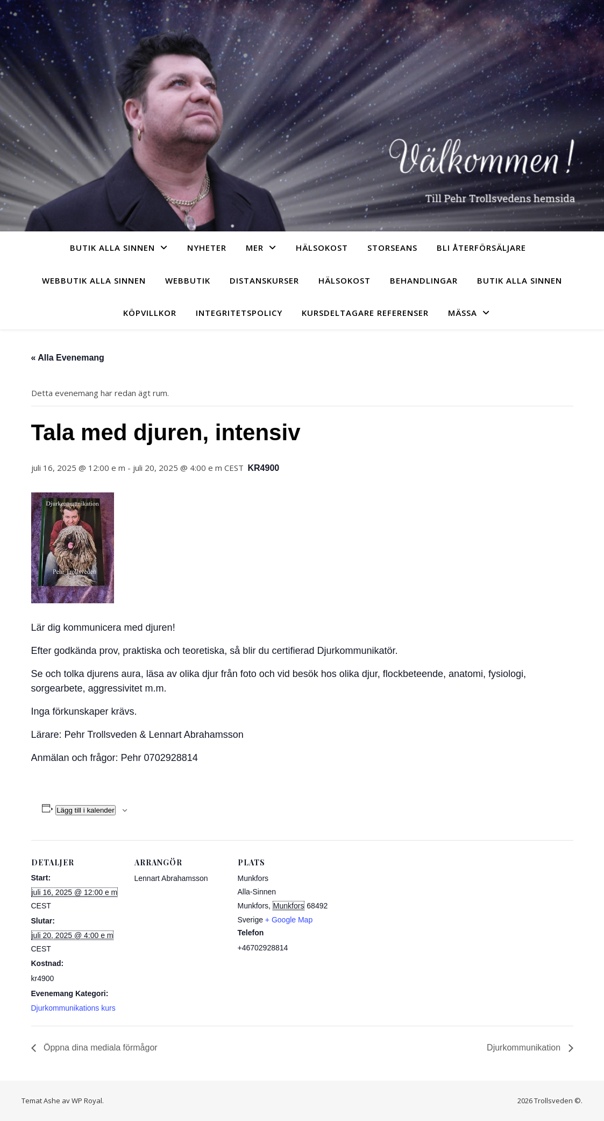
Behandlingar (424, 280)
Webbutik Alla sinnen (94, 280)
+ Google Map (288, 919)
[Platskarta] (397, 914)
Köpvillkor (149, 312)
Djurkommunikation (525, 1047)
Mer (255, 247)
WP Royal (87, 1100)
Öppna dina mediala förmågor (99, 1047)
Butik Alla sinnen (112, 247)
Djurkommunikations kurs (73, 1008)
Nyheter (206, 247)
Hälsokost (322, 247)
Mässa (462, 312)
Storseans (392, 247)
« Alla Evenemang (67, 357)
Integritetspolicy (239, 312)
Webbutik (187, 280)
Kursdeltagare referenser (365, 312)
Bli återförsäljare (481, 247)
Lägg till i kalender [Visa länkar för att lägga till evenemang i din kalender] (85, 810)
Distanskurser (264, 280)
